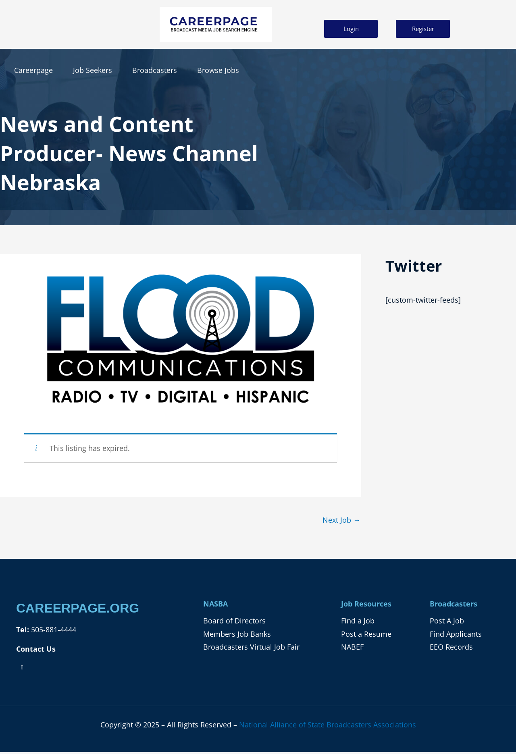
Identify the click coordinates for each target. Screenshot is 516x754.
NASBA (215, 604)
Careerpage (33, 70)
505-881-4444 (52, 629)
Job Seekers (92, 70)
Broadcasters (154, 70)
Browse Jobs (218, 70)
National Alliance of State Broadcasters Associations (327, 724)
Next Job (341, 520)
